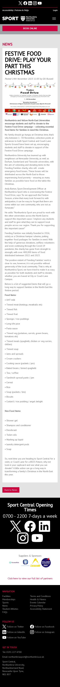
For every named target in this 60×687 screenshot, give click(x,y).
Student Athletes (10, 608)
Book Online (30, 28)
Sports (5, 602)
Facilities (6, 596)
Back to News (10, 489)
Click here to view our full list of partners (30, 578)
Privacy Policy (36, 605)
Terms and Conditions (40, 596)
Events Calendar (38, 602)
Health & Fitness (38, 599)
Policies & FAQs (22, 10)
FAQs (4, 612)
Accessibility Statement (41, 608)
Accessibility (7, 10)
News (7, 44)
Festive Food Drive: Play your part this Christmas (28, 63)
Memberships (8, 599)
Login (55, 10)
